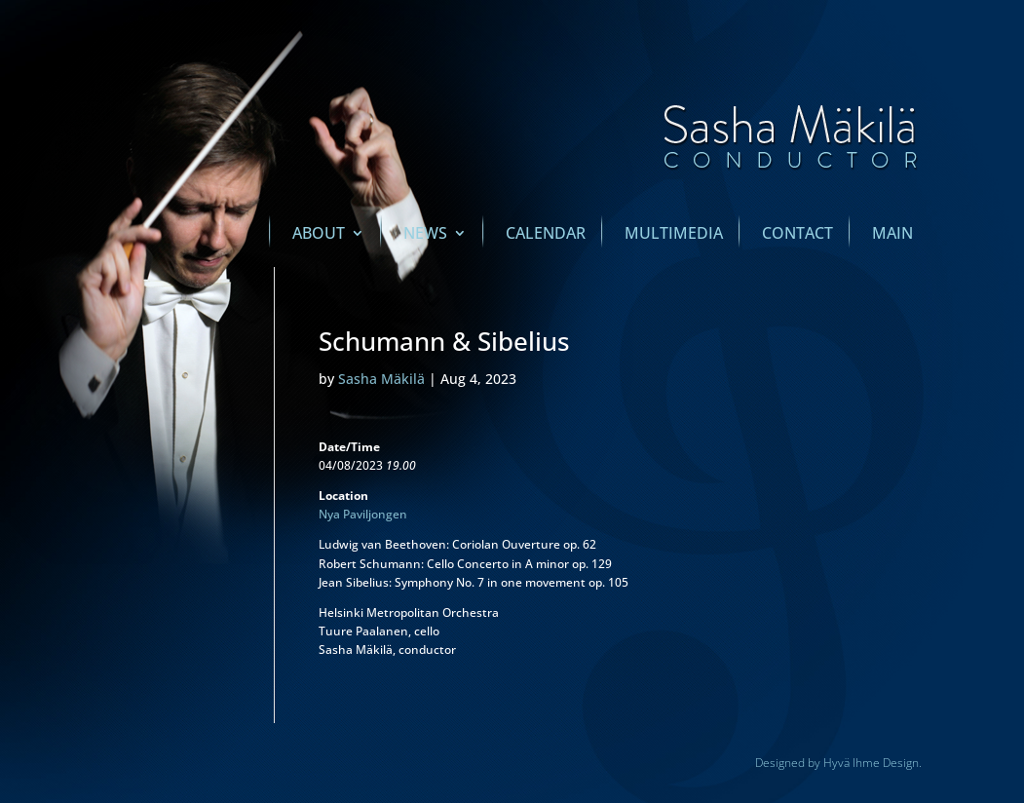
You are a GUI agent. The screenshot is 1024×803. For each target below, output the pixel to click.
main (892, 235)
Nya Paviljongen (363, 514)
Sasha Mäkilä (381, 378)
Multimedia (674, 235)
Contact (797, 235)
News (425, 235)
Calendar (546, 235)
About (318, 235)
